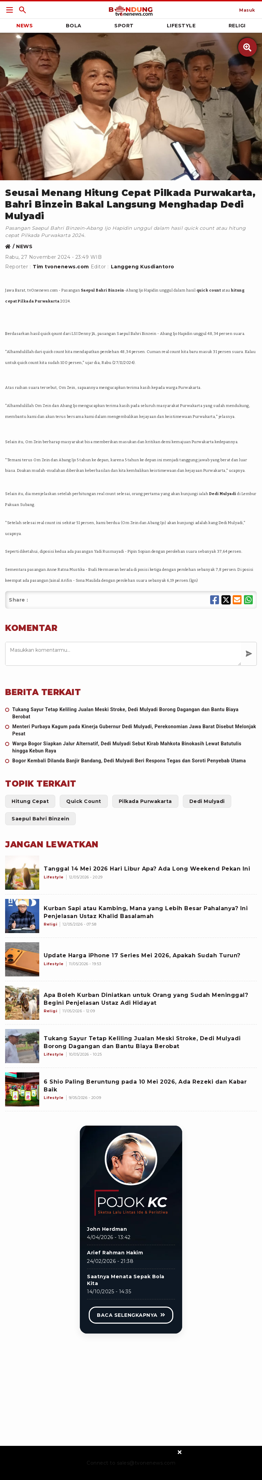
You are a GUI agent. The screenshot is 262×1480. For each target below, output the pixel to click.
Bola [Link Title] (74, 26)
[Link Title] (9, 9)
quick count (208, 290)
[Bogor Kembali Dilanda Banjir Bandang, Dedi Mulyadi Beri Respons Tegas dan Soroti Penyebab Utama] (131, 760)
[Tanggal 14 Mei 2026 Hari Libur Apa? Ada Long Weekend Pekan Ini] (22, 873)
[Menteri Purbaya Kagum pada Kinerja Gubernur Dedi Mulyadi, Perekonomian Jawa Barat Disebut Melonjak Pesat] (131, 730)
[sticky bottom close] (180, 1452)
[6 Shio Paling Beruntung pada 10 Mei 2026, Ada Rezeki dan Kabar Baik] (22, 1089)
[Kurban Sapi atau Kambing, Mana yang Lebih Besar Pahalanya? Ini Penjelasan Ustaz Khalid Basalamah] (22, 916)
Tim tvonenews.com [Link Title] (61, 267)
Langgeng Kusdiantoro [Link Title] (142, 267)
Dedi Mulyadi (222, 494)
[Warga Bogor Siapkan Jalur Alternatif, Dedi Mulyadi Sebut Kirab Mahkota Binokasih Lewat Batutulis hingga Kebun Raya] (131, 747)
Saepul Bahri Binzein (102, 290)
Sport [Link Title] (124, 26)
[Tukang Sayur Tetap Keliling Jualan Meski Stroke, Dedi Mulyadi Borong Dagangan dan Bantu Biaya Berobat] (131, 713)
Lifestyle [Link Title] (181, 26)
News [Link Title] (24, 26)
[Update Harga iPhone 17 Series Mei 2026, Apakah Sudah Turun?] (22, 959)
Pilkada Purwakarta (38, 301)
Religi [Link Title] (237, 26)
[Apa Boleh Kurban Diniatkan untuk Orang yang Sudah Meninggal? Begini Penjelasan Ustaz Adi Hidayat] (22, 1003)
